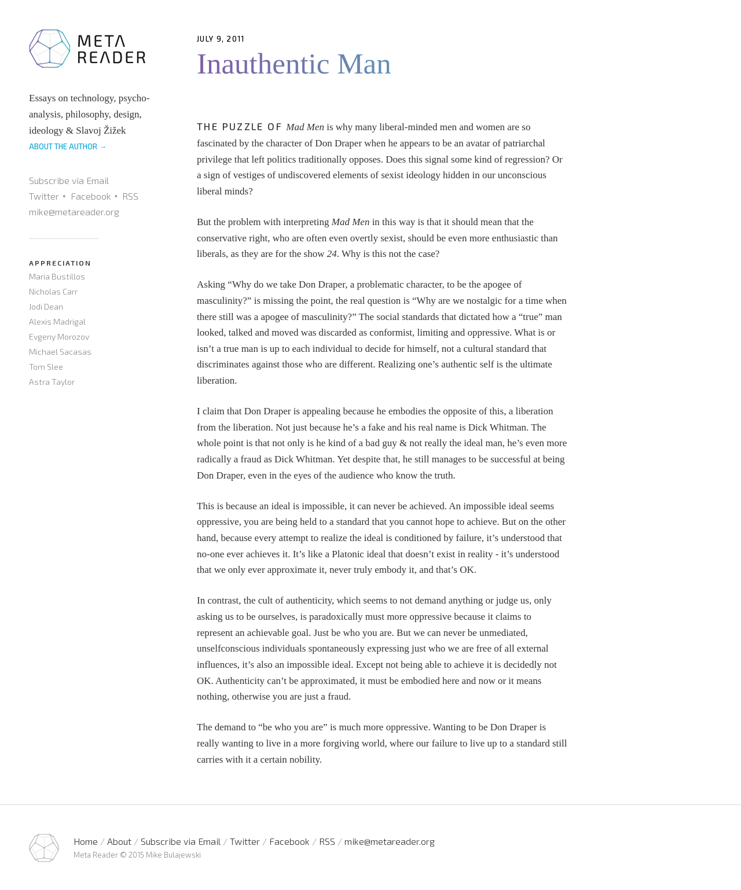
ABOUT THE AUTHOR (68, 146)
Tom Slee (46, 367)
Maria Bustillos (57, 276)
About (119, 841)
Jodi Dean (46, 306)
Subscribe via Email (69, 180)
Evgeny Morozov (59, 336)
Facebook (91, 195)
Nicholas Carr (53, 291)
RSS (130, 195)
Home (86, 841)
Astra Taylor (52, 382)
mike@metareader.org (74, 211)
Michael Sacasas (60, 351)
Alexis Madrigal (57, 321)
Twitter (44, 195)
